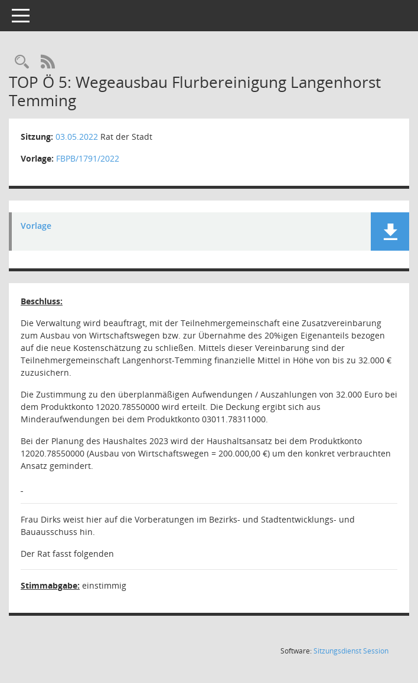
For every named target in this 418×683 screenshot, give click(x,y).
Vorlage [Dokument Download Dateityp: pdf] (36, 226)
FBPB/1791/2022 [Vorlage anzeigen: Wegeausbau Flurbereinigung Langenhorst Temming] (87, 158)
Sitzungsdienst (351, 651)
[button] (390, 231)
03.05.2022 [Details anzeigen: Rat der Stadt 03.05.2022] (76, 136)
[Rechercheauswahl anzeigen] (22, 62)
